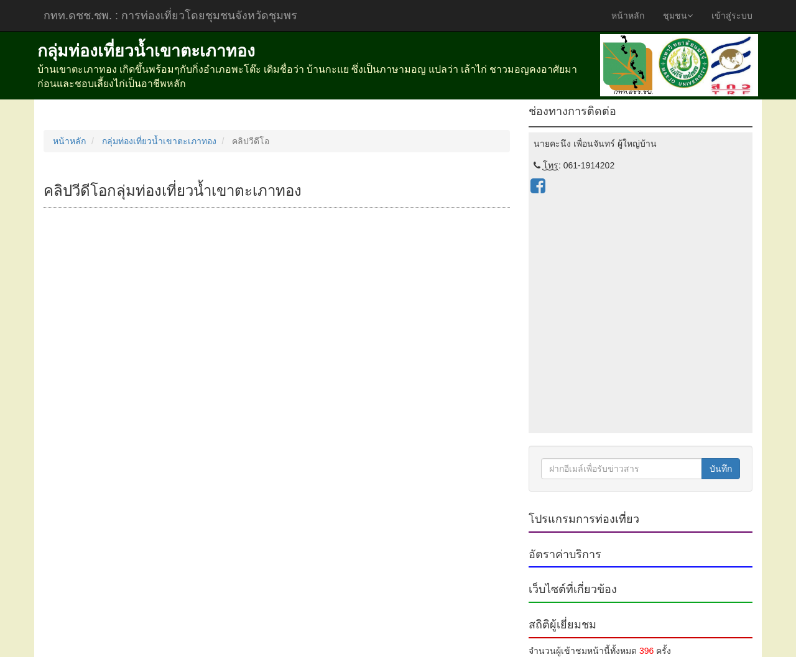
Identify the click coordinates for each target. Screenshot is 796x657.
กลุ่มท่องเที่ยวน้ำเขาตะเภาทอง (159, 141)
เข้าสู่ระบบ (731, 16)
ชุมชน (678, 16)
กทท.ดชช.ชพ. (170, 15)
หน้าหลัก (627, 16)
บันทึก (721, 469)
